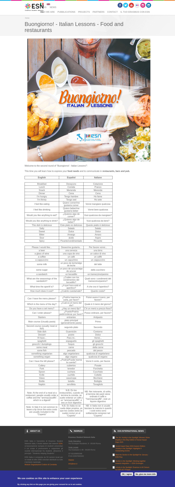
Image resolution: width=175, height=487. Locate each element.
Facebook (120, 5)
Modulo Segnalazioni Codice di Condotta (41, 465)
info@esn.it (72, 464)
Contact (112, 12)
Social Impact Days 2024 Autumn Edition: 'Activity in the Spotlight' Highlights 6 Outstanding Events (130, 448)
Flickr (137, 5)
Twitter (125, 5)
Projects (84, 12)
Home (27, 18)
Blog (43, 7)
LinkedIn (148, 5)
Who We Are (47, 12)
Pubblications (66, 12)
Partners (98, 12)
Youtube (131, 5)
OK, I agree (127, 474)
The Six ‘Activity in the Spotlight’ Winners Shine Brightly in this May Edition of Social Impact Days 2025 (132, 440)
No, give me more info (146, 474)
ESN (60, 443)
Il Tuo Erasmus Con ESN (135, 12)
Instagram (142, 5)
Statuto (71, 460)
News (53, 7)
